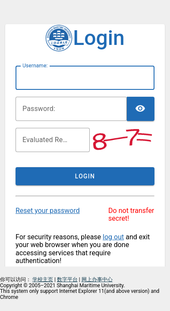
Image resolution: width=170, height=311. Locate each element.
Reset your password (48, 210)
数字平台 (67, 279)
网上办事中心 (97, 279)
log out (113, 237)
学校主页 (42, 279)
